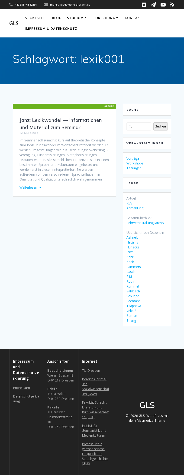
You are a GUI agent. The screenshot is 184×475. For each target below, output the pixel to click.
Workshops (134, 163)
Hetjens (132, 242)
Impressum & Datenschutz (51, 28)
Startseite (36, 18)
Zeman (131, 315)
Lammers (133, 266)
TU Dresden (91, 370)
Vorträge (132, 158)
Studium (75, 18)
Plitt (129, 276)
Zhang (131, 320)
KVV (129, 203)
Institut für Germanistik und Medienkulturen (94, 430)
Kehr (129, 257)
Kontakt (133, 18)
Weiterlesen (28, 187)
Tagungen (134, 168)
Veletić (131, 310)
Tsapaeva (133, 306)
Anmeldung (134, 208)
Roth (130, 281)
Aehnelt (132, 237)
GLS (14, 23)
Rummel (132, 286)
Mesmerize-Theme (151, 420)
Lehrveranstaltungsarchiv (145, 223)
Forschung (104, 18)
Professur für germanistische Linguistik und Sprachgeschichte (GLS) (95, 454)
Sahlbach (133, 291)
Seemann (133, 301)
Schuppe (132, 296)
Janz (129, 252)
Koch (130, 262)
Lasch (130, 271)
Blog (56, 18)
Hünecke (132, 247)
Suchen (160, 126)
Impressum (21, 387)
